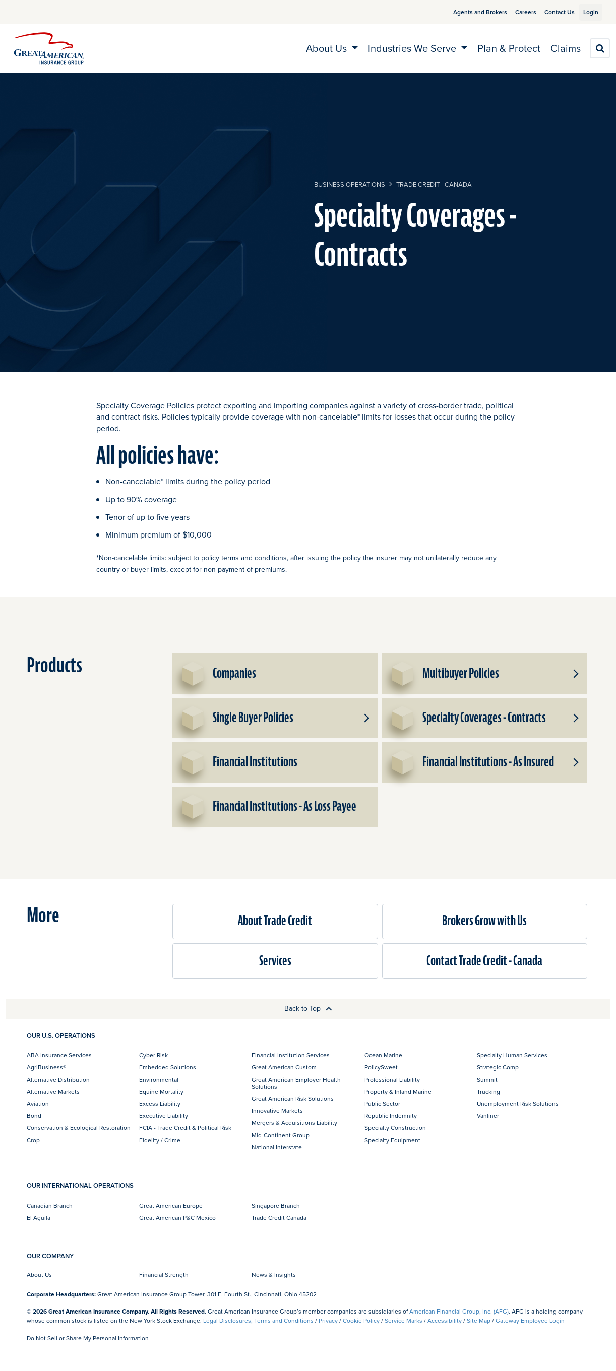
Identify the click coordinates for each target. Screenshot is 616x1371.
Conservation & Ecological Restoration (79, 1127)
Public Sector (382, 1103)
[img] (49, 48)
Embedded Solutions (167, 1067)
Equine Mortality (161, 1091)
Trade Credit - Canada (434, 184)
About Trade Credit (275, 921)
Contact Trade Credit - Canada (484, 961)
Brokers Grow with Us (484, 921)
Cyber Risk (153, 1055)
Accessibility (444, 1320)
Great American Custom (284, 1067)
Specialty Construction (395, 1127)
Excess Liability (159, 1103)
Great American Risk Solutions (293, 1098)
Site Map (478, 1320)
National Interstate (277, 1147)
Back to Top (308, 1008)
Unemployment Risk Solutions (518, 1103)
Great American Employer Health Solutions (296, 1083)
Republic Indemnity (390, 1115)
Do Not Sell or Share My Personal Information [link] (88, 1338)
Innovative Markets (277, 1110)
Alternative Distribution (58, 1079)
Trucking (488, 1091)
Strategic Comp (498, 1067)
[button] (575, 674)
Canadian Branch (50, 1205)
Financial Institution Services (291, 1055)
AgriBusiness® (46, 1067)
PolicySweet (381, 1067)
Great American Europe (171, 1205)
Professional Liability (392, 1079)
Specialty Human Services (512, 1055)
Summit (487, 1079)
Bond (34, 1115)
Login (586, 12)
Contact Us (548, 12)
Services (275, 961)
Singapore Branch (276, 1205)
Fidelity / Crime (159, 1140)
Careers (514, 12)
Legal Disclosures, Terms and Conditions (258, 1320)
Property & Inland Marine (398, 1091)
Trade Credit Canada (279, 1217)
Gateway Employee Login (530, 1320)
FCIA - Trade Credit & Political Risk (185, 1127)
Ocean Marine (383, 1055)
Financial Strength (164, 1274)
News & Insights (274, 1274)
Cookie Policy (361, 1320)
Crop (33, 1140)
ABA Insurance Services (59, 1055)
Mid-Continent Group (281, 1134)
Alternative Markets (53, 1091)
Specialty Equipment (392, 1140)
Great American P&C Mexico (177, 1217)
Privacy (328, 1320)
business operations (349, 184)
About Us (39, 1274)
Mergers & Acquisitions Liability (294, 1122)
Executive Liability (163, 1115)
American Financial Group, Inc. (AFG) (459, 1311)
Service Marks (403, 1320)
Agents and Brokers (469, 12)
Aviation (38, 1103)
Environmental (158, 1079)
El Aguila (38, 1217)
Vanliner (488, 1115)
